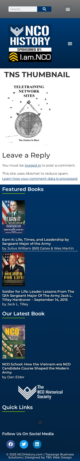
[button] (67, 9)
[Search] (44, 9)
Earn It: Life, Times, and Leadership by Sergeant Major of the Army (35, 242)
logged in (33, 165)
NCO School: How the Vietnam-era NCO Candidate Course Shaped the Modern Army (36, 368)
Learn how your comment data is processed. (40, 179)
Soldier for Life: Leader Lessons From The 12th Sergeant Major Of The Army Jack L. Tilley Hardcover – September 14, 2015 (38, 296)
